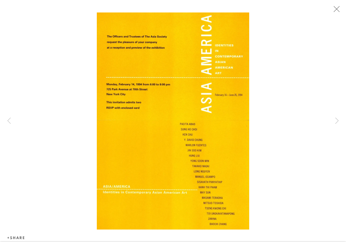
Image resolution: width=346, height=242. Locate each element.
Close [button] (335, 11)
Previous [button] (9, 121)
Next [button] (337, 121)
